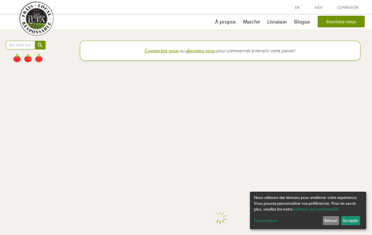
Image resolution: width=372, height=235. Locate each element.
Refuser (330, 220)
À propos (225, 22)
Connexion (348, 8)
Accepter (350, 220)
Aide (318, 8)
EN (297, 8)
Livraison (277, 22)
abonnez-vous (200, 51)
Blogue (302, 22)
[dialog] (308, 210)
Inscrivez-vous (341, 21)
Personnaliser (265, 220)
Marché (251, 22)
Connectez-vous (162, 51)
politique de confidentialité (316, 209)
